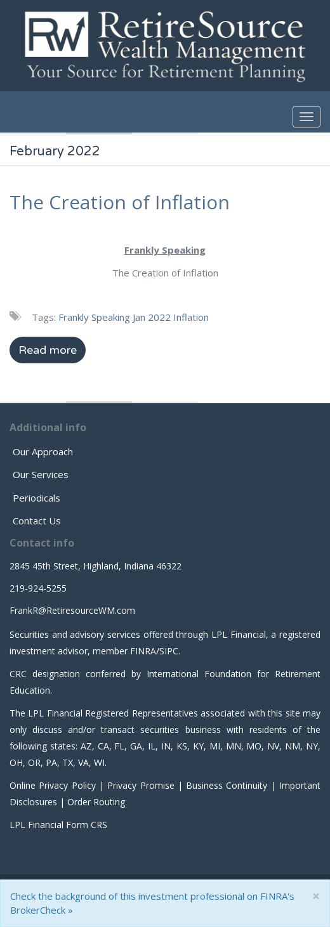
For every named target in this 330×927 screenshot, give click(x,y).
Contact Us (37, 520)
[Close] (316, 896)
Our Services (41, 474)
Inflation (191, 317)
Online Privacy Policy (53, 785)
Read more (47, 350)
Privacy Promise (140, 785)
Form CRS (86, 825)
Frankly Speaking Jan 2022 (114, 317)
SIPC (168, 651)
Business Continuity (226, 785)
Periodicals (36, 497)
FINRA (143, 651)
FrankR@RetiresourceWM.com (72, 610)
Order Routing (96, 802)
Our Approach (43, 451)
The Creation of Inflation (120, 202)
